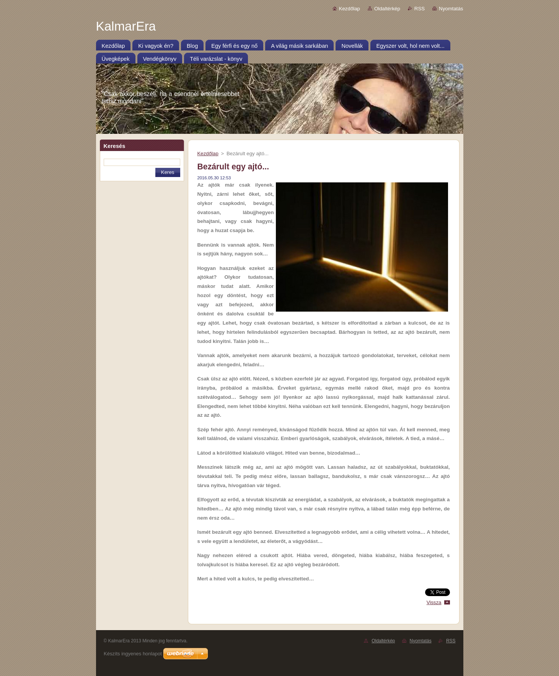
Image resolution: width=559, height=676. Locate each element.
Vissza (434, 602)
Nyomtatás (451, 8)
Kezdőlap (349, 8)
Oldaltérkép (387, 8)
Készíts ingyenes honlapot (133, 653)
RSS (419, 8)
